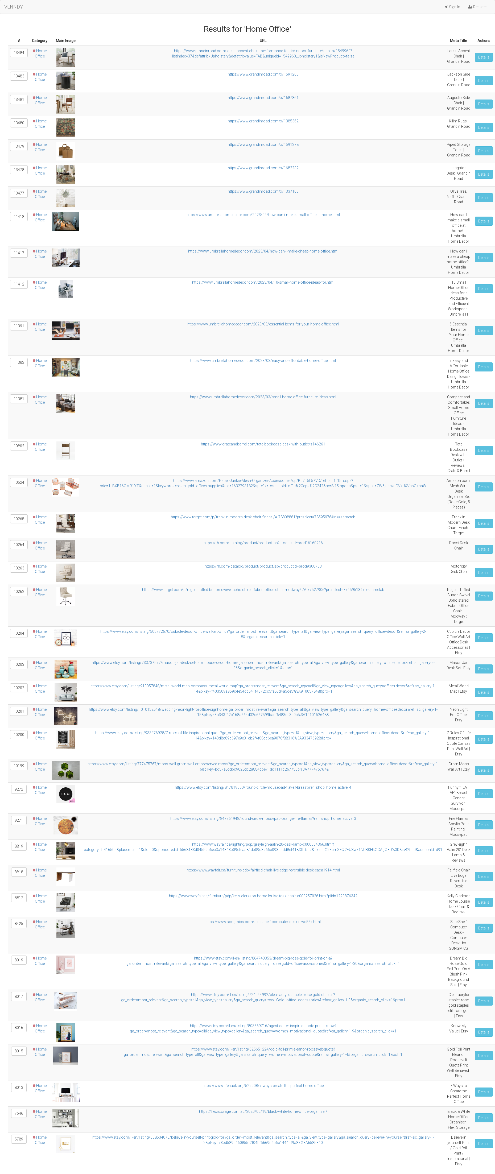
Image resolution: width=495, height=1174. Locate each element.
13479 (19, 146)
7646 (19, 1113)
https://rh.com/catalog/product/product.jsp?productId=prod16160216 (263, 543)
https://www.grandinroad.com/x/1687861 (263, 98)
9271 (19, 820)
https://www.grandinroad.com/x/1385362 (263, 121)
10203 (19, 664)
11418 (19, 216)
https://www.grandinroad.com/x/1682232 (263, 168)
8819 (19, 846)
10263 (19, 568)
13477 (19, 193)
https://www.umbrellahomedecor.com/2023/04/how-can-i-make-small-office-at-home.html (263, 215)
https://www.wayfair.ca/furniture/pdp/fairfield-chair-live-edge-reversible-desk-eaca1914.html (263, 870)
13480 (19, 123)
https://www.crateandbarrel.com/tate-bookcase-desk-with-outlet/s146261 (263, 444)
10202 (19, 688)
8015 (19, 1051)
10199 (19, 766)
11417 (19, 253)
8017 (19, 996)
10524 (19, 482)
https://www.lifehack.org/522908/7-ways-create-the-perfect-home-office (263, 1086)
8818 (19, 872)
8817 (19, 898)
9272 (19, 789)
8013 (19, 1087)
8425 (19, 923)
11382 (19, 362)
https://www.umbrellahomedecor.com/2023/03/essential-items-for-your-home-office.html (263, 324)
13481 (19, 99)
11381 (19, 399)
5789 (19, 1139)
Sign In (452, 7)
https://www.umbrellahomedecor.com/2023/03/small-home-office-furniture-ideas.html (263, 397)
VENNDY (13, 7)
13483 (19, 76)
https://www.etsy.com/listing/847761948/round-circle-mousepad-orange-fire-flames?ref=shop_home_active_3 (263, 818)
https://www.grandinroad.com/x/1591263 (263, 74)
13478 (19, 170)
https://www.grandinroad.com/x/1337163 (263, 191)
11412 (19, 284)
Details (483, 57)
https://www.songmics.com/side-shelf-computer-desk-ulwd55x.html (263, 922)
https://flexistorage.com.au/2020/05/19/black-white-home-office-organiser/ (263, 1111)
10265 (19, 519)
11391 (19, 326)
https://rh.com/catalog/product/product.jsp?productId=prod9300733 (263, 566)
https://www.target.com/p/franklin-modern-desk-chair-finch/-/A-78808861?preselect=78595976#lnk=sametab (263, 517)
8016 (19, 1028)
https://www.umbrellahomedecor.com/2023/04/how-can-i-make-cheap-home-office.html (263, 251)
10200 (19, 735)
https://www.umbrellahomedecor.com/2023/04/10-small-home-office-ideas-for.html (263, 282)
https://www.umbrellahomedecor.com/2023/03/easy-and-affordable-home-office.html (263, 360)
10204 (19, 633)
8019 (19, 960)
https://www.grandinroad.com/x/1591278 (263, 144)
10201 (19, 711)
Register (477, 7)
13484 (19, 53)
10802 (19, 446)
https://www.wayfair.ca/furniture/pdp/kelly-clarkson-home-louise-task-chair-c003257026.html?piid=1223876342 (263, 896)
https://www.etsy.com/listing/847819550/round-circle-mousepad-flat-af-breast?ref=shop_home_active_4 (263, 787)
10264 (19, 545)
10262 (19, 591)
